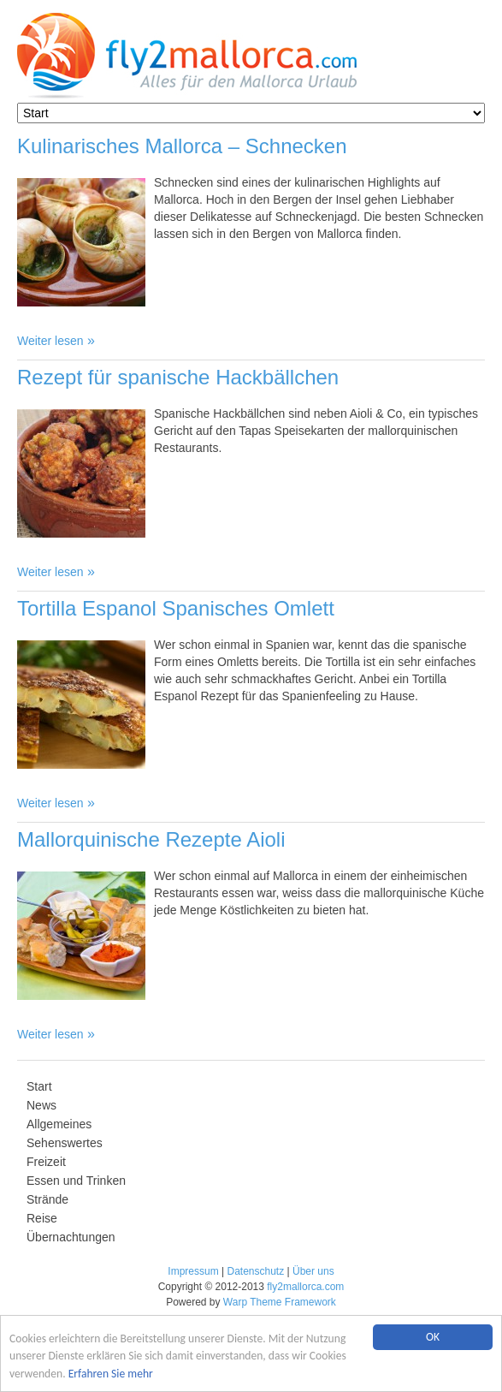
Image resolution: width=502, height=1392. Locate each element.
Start (39, 1086)
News (41, 1105)
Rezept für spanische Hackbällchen (178, 377)
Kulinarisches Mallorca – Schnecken (182, 146)
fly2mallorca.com (305, 1287)
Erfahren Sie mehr (110, 1373)
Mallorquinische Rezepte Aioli (151, 839)
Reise (42, 1218)
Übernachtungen (71, 1237)
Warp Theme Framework (279, 1302)
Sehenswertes (65, 1143)
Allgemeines (59, 1124)
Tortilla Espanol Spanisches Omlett (175, 608)
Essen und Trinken (76, 1180)
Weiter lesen (50, 341)
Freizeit (46, 1162)
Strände (47, 1199)
